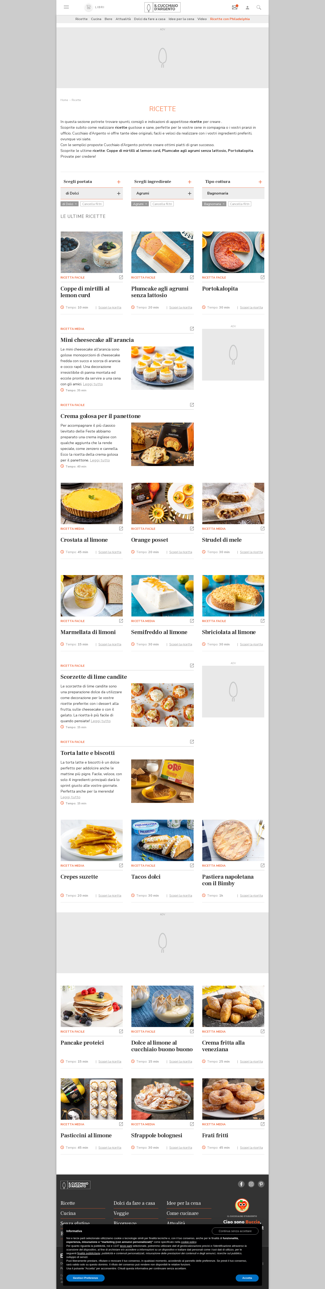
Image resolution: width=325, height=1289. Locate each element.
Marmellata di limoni (88, 632)
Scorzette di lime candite (94, 677)
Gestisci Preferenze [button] (85, 1277)
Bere (108, 19)
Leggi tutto (93, 384)
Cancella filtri (92, 204)
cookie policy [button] (188, 1241)
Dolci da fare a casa (149, 19)
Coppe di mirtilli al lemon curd (85, 292)
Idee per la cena (181, 19)
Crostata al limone (84, 540)
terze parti (126, 1245)
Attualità (123, 19)
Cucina (96, 19)
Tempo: (76, 307)
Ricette (81, 19)
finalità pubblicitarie (88, 1253)
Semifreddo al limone (159, 632)
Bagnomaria (214, 204)
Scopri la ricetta (109, 307)
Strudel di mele (222, 540)
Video (202, 19)
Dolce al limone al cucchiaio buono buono (162, 1046)
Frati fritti (215, 1135)
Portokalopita (220, 288)
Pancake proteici (82, 1042)
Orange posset (149, 540)
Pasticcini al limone (86, 1135)
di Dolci (69, 204)
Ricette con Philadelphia (230, 19)
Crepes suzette (79, 877)
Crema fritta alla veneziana (223, 1046)
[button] (121, 276)
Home (64, 100)
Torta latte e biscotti (88, 753)
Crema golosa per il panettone (101, 416)
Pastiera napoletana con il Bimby (228, 880)
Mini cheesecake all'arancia (97, 340)
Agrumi (140, 204)
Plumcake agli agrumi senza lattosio (160, 292)
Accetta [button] (247, 1277)
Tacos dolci (146, 877)
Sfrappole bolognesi (156, 1135)
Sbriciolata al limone (229, 632)
